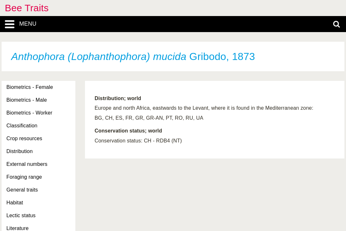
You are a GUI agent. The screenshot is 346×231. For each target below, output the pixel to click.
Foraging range (24, 177)
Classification (22, 125)
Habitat (14, 202)
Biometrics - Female (29, 87)
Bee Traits (27, 8)
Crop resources (24, 138)
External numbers (26, 164)
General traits (22, 190)
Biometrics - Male (26, 100)
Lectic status (21, 215)
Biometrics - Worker (29, 113)
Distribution (19, 151)
